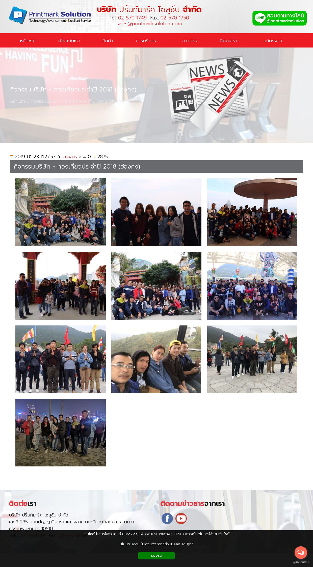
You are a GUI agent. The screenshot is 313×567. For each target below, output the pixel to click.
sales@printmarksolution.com (149, 24)
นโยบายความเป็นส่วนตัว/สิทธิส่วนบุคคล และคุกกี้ (157, 544)
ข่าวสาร (70, 156)
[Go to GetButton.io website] (301, 562)
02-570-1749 (132, 18)
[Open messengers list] (301, 552)
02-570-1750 (175, 18)
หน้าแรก (17, 101)
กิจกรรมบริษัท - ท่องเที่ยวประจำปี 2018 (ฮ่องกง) (73, 89)
